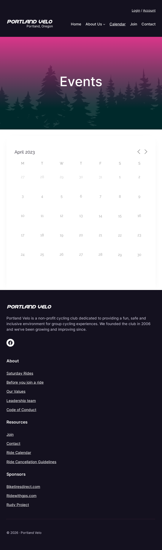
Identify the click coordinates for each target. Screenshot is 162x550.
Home (76, 24)
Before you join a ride (25, 382)
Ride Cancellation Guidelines (31, 462)
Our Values (15, 391)
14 (100, 216)
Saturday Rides (19, 373)
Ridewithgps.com (21, 495)
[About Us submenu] (104, 24)
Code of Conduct (21, 409)
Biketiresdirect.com (23, 486)
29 (120, 255)
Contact (13, 443)
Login (136, 10)
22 (120, 235)
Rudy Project (17, 504)
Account (149, 10)
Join (10, 434)
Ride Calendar (18, 452)
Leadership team (21, 400)
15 (120, 216)
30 (139, 255)
